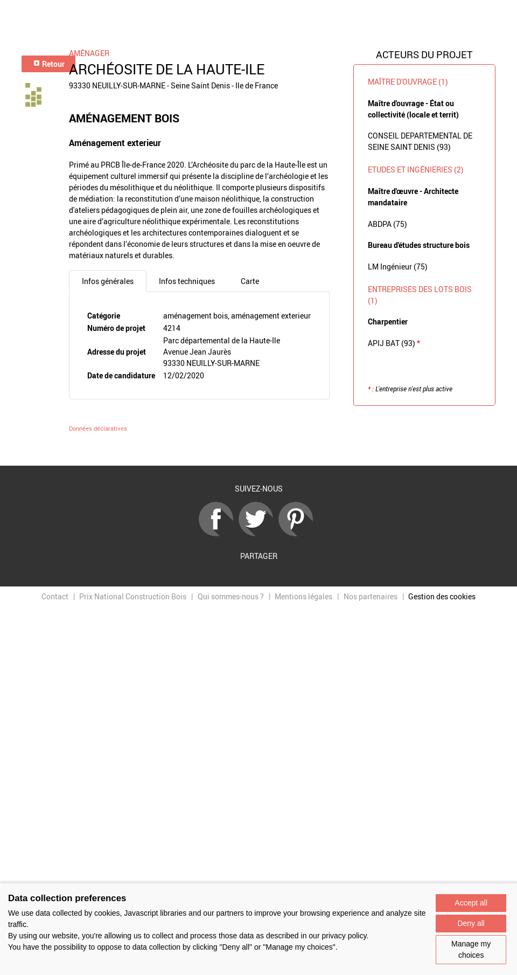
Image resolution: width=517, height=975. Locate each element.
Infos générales (108, 281)
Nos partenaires (370, 596)
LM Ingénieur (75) (398, 266)
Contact (54, 596)
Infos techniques (187, 281)
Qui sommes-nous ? (231, 596)
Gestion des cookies (442, 596)
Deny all (471, 923)
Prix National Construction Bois (132, 596)
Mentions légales (303, 596)
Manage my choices (471, 949)
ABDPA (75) (387, 224)
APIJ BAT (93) (394, 343)
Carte (250, 281)
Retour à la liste (258, 450)
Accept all (471, 902)
